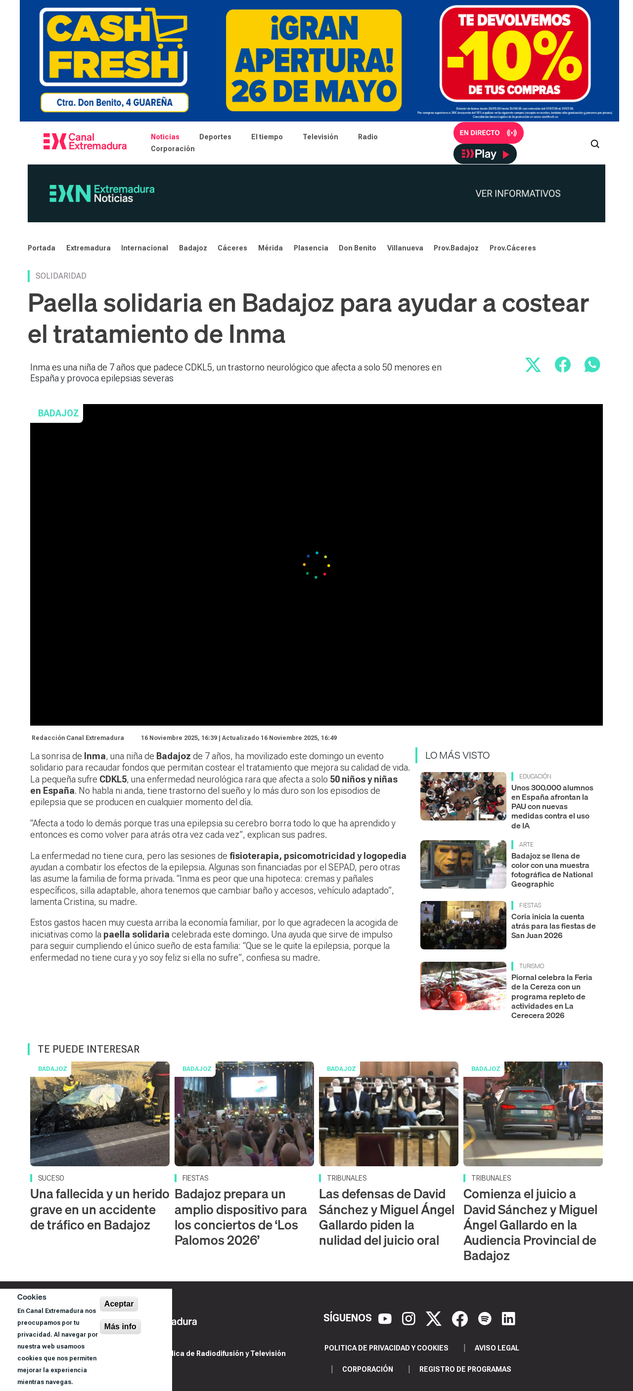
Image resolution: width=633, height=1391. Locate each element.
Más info (120, 1326)
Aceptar (119, 1304)
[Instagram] (410, 1318)
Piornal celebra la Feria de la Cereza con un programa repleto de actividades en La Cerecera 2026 (551, 996)
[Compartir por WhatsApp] (592, 364)
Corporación (173, 149)
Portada (41, 248)
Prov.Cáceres (513, 248)
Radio (368, 137)
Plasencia (311, 248)
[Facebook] (461, 1318)
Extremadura (88, 248)
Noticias (165, 137)
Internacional (144, 248)
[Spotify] (486, 1318)
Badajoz (193, 248)
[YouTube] (386, 1318)
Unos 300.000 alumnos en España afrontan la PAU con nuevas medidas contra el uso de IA (552, 806)
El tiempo (267, 137)
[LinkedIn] (508, 1318)
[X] (435, 1318)
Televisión (320, 137)
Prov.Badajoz (456, 248)
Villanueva (405, 248)
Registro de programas (465, 1369)
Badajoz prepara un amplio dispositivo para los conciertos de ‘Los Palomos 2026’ (241, 1217)
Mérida (270, 248)
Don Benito (357, 248)
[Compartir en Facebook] (562, 364)
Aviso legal (497, 1348)
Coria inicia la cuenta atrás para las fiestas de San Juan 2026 (553, 925)
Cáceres (232, 248)
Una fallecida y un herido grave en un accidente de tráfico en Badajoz (100, 1209)
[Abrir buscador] (595, 142)
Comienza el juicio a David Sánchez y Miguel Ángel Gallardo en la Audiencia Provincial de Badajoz (530, 1225)
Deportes (215, 137)
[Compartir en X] (533, 364)
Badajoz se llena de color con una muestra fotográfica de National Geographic (552, 870)
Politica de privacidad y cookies (386, 1348)
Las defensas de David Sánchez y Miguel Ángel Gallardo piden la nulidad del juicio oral (386, 1217)
